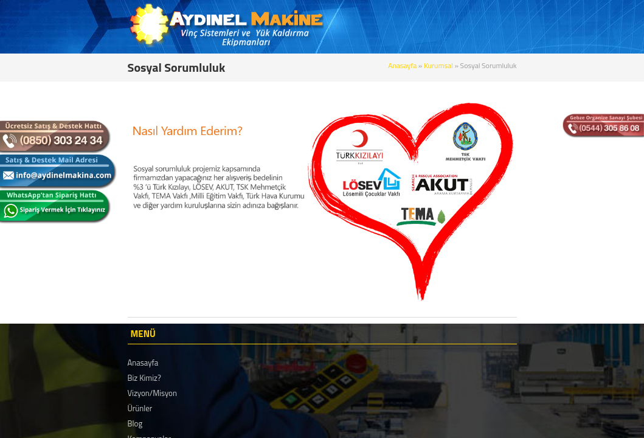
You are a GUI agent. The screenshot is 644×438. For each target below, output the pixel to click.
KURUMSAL (350, 27)
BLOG (452, 27)
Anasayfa (494, 65)
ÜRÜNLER (407, 27)
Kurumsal (530, 65)
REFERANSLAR (508, 27)
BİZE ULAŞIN (577, 27)
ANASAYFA (290, 27)
